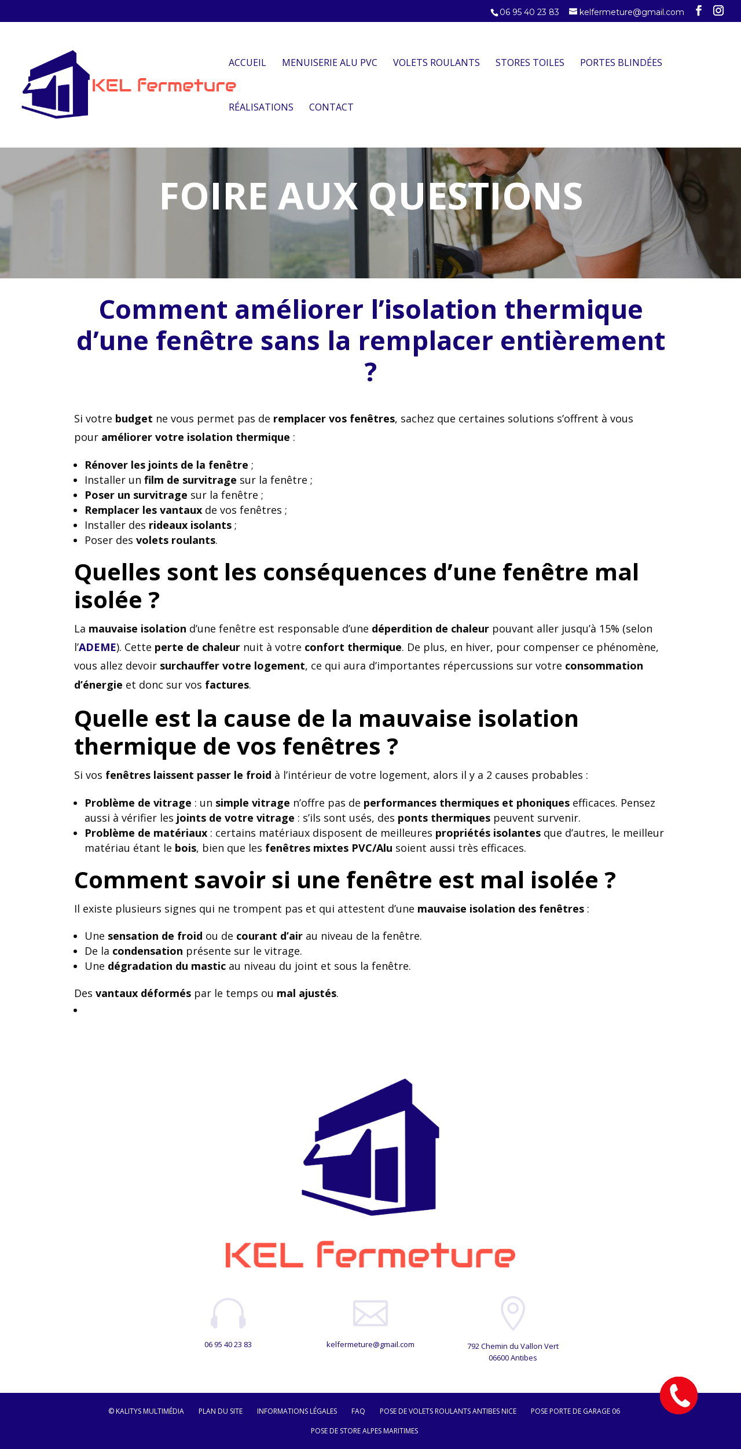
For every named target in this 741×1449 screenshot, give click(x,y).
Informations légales (297, 1411)
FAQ (358, 1411)
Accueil (247, 63)
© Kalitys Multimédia (146, 1411)
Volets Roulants (436, 63)
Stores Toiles (530, 63)
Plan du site (221, 1411)
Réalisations (261, 108)
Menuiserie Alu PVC (329, 63)
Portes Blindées (621, 63)
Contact (331, 108)
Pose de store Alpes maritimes (364, 1431)
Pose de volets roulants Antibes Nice (448, 1411)
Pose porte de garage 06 (575, 1411)
